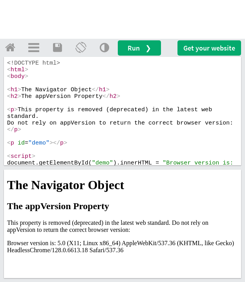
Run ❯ (139, 47)
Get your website (209, 47)
